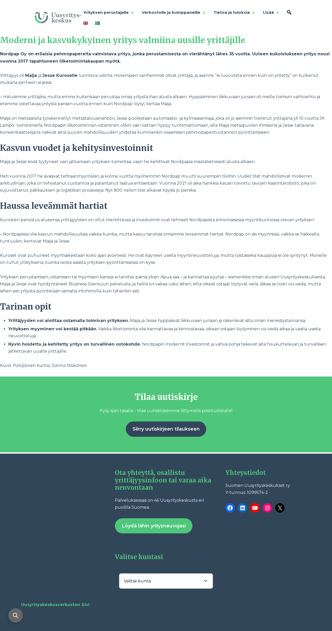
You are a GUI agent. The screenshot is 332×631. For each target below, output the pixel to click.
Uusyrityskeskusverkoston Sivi (55, 604)
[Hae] (289, 12)
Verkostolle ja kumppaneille (174, 12)
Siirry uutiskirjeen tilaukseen (166, 429)
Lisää (271, 12)
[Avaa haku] (15, 615)
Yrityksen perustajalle (108, 12)
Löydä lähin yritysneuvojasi (154, 526)
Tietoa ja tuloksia (234, 12)
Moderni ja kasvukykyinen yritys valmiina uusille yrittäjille (122, 40)
